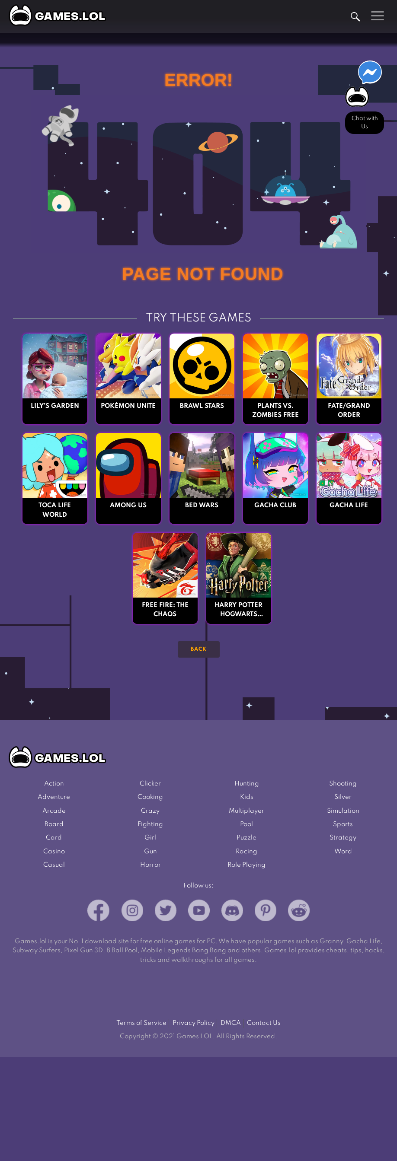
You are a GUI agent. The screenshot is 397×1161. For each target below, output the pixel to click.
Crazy (150, 811)
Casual (54, 865)
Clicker (150, 784)
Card (54, 838)
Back (199, 649)
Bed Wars (201, 506)
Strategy (343, 838)
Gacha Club (275, 506)
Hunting (246, 784)
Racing (246, 852)
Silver (343, 797)
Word (343, 852)
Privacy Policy (194, 1023)
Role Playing (246, 865)
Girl (150, 838)
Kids (246, 797)
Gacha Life (349, 506)
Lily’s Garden (55, 406)
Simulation (343, 811)
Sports (343, 824)
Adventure (54, 797)
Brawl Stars (202, 406)
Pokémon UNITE (128, 406)
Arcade (54, 811)
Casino (54, 852)
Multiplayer (246, 811)
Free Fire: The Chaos (165, 609)
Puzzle (246, 838)
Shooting (343, 784)
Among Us (128, 506)
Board (54, 824)
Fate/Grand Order (349, 410)
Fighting (150, 824)
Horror (150, 865)
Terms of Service (141, 1023)
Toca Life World (54, 510)
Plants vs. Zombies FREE (275, 410)
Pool (246, 824)
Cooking (150, 797)
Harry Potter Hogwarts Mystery (239, 611)
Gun (150, 852)
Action (54, 784)
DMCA (231, 1023)
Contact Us (264, 1023)
